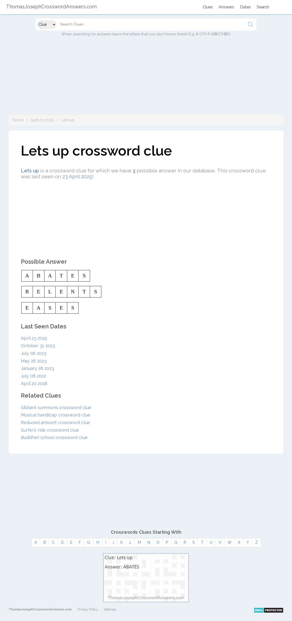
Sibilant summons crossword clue (56, 407)
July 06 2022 (33, 375)
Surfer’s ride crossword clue (50, 430)
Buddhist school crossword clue (54, 437)
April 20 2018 (34, 383)
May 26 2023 (34, 360)
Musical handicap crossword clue (55, 414)
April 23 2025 (42, 120)
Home (18, 120)
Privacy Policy (88, 609)
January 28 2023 (37, 368)
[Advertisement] (146, 80)
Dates (245, 7)
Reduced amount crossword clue (55, 422)
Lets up (68, 120)
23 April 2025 (77, 176)
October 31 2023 (38, 345)
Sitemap (110, 609)
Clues (208, 7)
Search (263, 7)
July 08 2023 (33, 353)
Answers (226, 7)
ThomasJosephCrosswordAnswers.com (40, 609)
